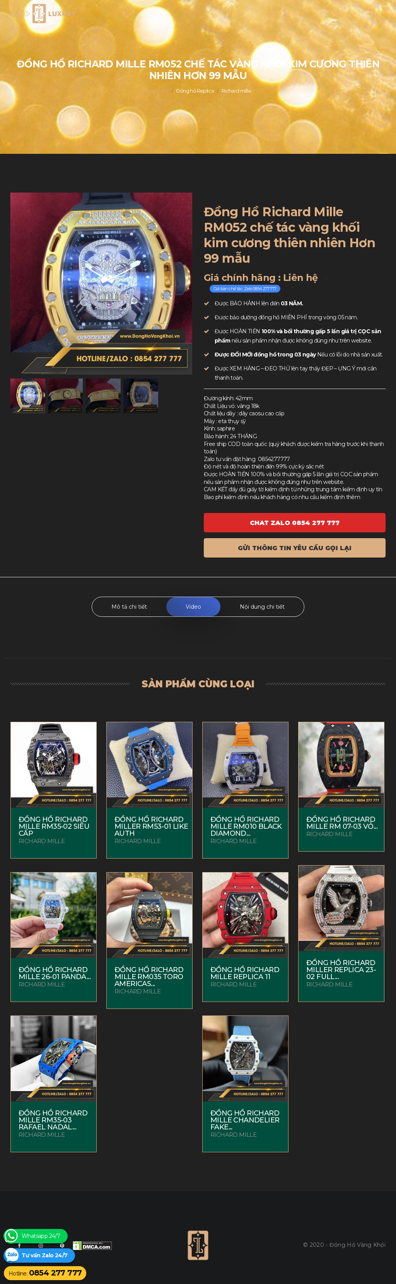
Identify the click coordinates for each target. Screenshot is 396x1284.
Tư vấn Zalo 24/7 (44, 1255)
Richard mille (236, 91)
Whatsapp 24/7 (41, 1236)
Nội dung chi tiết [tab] (262, 606)
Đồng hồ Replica (195, 91)
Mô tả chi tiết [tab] (129, 606)
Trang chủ (156, 91)
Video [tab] (193, 606)
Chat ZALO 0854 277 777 (295, 523)
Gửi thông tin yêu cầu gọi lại (295, 548)
